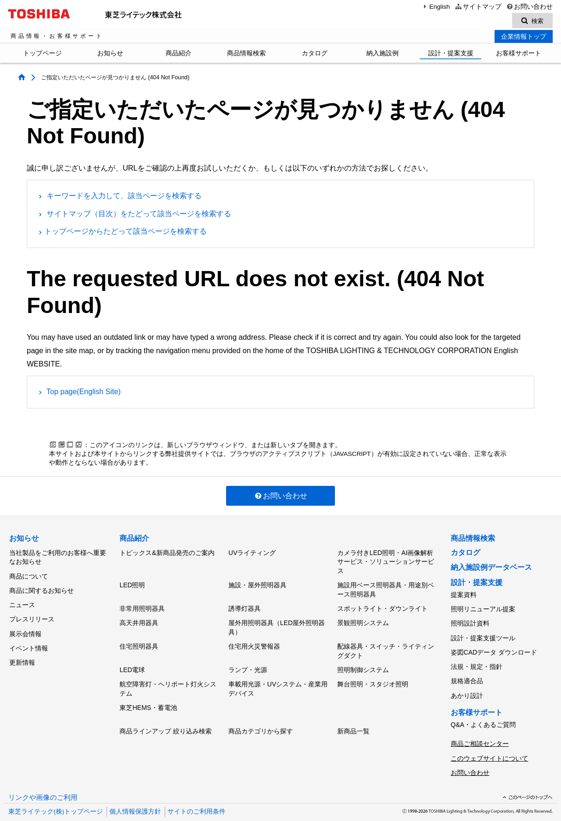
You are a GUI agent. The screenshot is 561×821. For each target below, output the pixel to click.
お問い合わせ (529, 6)
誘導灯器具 (244, 605)
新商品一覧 (353, 718)
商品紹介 (178, 54)
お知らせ (110, 54)
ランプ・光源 (247, 662)
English (435, 6)
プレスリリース (31, 613)
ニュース (22, 600)
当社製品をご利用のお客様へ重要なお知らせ (57, 557)
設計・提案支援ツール (483, 633)
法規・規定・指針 (476, 658)
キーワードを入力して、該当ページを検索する (124, 197)
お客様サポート (518, 54)
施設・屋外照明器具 (257, 584)
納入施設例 (382, 54)
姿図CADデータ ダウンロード (494, 646)
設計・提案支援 (450, 54)
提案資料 (464, 595)
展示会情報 (25, 625)
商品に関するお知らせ (41, 587)
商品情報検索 (246, 54)
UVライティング (252, 553)
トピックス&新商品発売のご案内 (166, 553)
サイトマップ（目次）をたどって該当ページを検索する (139, 215)
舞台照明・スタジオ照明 (372, 674)
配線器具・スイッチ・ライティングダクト (385, 645)
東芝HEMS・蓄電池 (148, 696)
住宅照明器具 (138, 640)
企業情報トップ (523, 37)
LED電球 (132, 662)
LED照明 (132, 584)
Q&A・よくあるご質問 (483, 711)
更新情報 (22, 651)
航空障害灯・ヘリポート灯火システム (167, 679)
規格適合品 (467, 671)
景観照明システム (363, 618)
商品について (28, 575)
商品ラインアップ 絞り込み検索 (165, 718)
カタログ (315, 54)
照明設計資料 (470, 620)
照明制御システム (363, 662)
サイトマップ (477, 6)
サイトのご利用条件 (196, 793)
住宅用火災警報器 (254, 640)
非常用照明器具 (142, 605)
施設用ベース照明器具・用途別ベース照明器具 (385, 588)
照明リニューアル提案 (483, 608)
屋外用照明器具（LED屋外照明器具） (276, 622)
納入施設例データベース (491, 569)
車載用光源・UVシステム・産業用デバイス (278, 679)
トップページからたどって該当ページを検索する (125, 232)
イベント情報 (28, 638)
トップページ (42, 54)
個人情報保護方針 (135, 793)
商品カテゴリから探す (260, 718)
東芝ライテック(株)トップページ (55, 793)
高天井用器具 (138, 618)
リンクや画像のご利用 (43, 779)
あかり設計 (467, 684)
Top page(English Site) (84, 393)
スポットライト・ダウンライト (382, 605)
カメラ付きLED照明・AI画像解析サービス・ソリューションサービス (385, 562)
